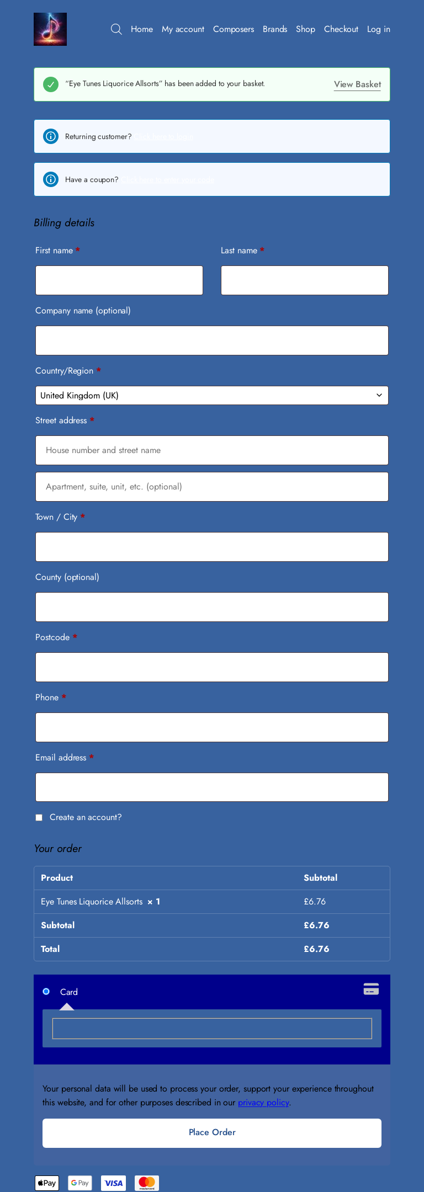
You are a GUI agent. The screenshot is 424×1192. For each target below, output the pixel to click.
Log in (378, 29)
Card (69, 992)
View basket (357, 84)
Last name (242, 250)
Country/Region (67, 370)
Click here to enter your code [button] (167, 179)
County (67, 577)
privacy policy (263, 1102)
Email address (64, 757)
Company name (83, 310)
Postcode (56, 637)
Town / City (60, 516)
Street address (64, 420)
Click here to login (163, 136)
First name (57, 250)
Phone (50, 697)
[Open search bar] (116, 29)
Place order (212, 1132)
